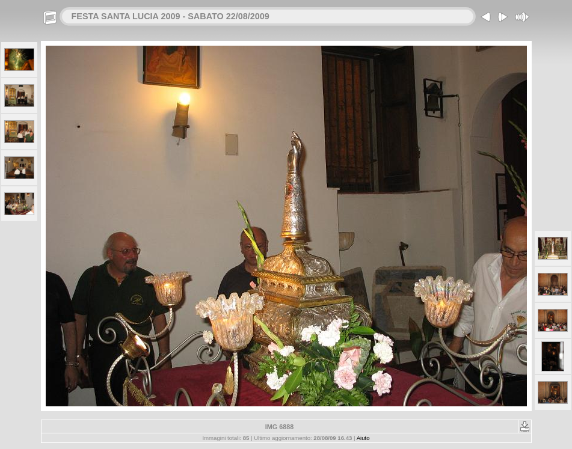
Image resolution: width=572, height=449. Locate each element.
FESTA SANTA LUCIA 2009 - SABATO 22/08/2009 (170, 16)
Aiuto (363, 438)
